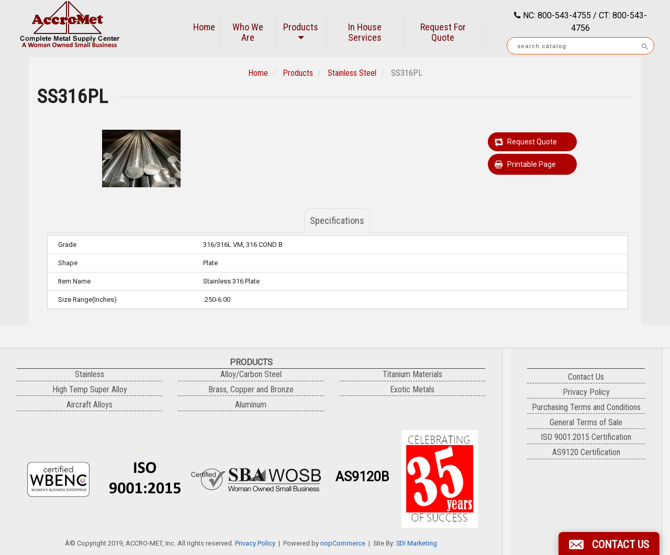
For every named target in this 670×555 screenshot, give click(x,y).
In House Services (365, 32)
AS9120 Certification (586, 452)
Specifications (337, 220)
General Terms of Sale (586, 422)
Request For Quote (443, 32)
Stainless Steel (352, 73)
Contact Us (586, 377)
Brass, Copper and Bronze (251, 389)
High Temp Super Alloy (89, 389)
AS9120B (362, 476)
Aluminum (250, 405)
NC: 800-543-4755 (556, 15)
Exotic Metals (412, 389)
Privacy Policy (255, 543)
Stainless (89, 374)
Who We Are (247, 32)
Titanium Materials (412, 374)
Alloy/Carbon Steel (251, 374)
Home (204, 26)
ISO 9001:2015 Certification (586, 437)
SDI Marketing (416, 543)
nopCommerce (342, 543)
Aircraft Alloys (89, 405)
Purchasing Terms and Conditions (586, 407)
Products (300, 31)
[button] (609, 543)
